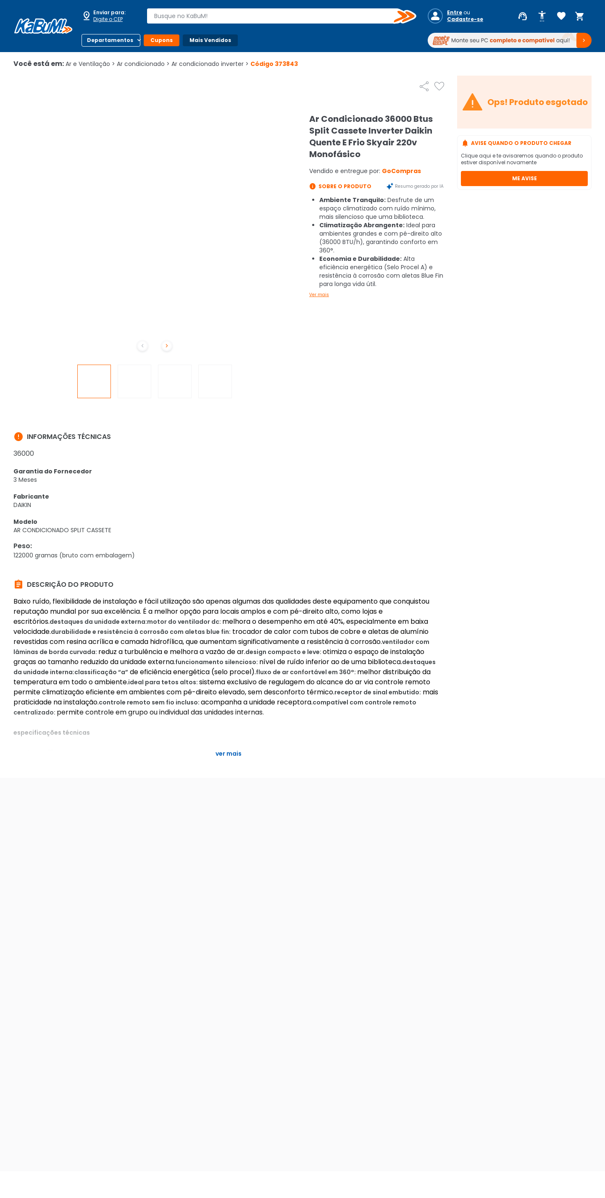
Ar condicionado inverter (210, 64)
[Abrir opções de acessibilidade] (542, 16)
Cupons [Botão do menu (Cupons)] (161, 40)
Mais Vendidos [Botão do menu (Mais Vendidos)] (210, 40)
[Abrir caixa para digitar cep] (108, 16)
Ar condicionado (143, 64)
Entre (454, 12)
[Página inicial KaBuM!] (43, 26)
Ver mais (319, 295)
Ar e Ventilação (90, 64)
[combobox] (275, 16)
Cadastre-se (465, 19)
